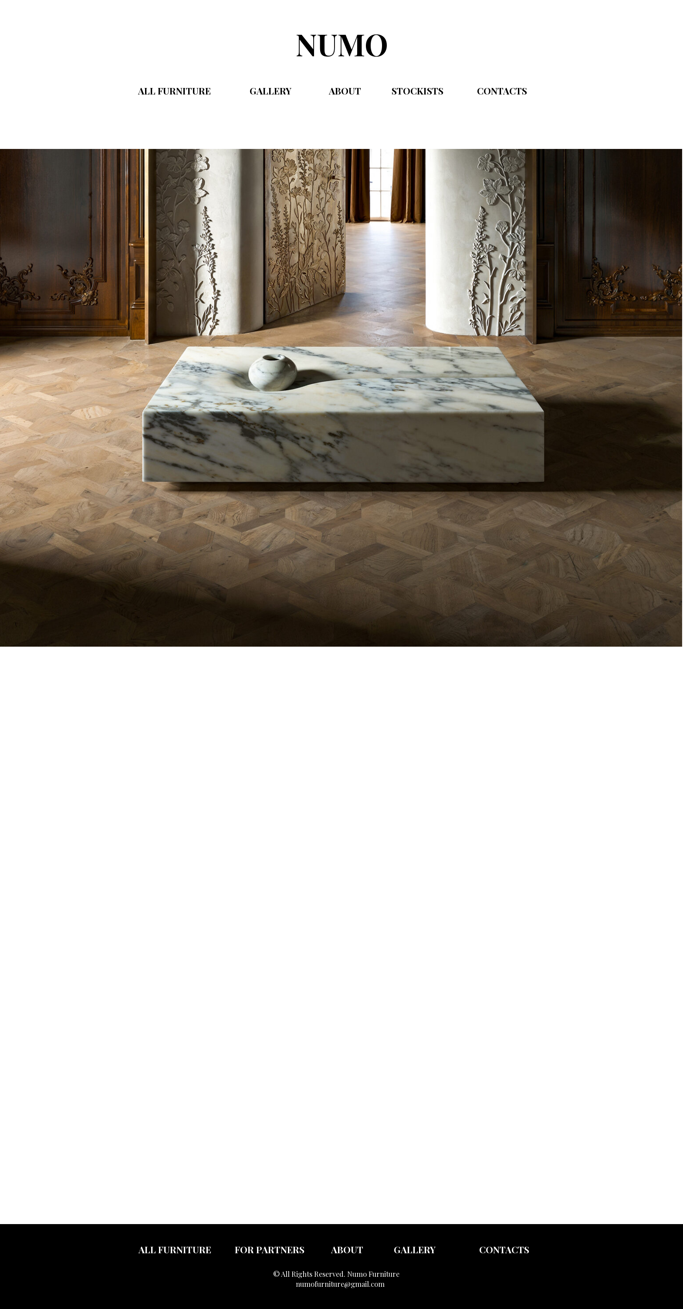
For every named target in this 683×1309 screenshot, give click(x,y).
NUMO (342, 44)
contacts (502, 90)
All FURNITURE (174, 90)
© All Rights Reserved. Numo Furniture (336, 1274)
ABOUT (345, 90)
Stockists (417, 90)
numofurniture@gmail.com (340, 1284)
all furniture (175, 1249)
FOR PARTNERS (269, 1249)
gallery (270, 90)
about (347, 1249)
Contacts (504, 1249)
